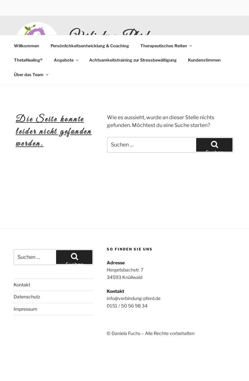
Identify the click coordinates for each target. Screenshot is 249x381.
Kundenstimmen (204, 60)
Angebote (66, 60)
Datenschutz (27, 296)
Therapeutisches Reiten (166, 45)
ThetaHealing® (28, 60)
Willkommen (26, 45)
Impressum (25, 309)
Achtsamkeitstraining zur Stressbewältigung (133, 60)
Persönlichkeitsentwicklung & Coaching (90, 45)
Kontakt (22, 284)
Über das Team (31, 74)
